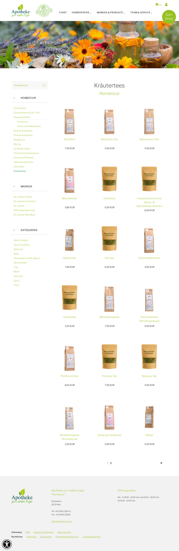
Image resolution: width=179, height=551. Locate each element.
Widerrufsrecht (64, 532)
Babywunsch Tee (149, 139)
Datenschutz (46, 536)
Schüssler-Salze (22, 148)
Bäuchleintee (69, 198)
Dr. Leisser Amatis (23, 196)
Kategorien (24, 230)
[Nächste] (161, 463)
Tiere (16, 285)
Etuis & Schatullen (23, 130)
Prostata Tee (109, 376)
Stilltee (149, 435)
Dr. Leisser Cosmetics (25, 201)
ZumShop (168, 17)
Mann (16, 271)
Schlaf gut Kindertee (109, 435)
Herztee (109, 257)
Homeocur (23, 98)
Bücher (17, 144)
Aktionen (18, 249)
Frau (16, 267)
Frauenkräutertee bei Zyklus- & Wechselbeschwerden (149, 202)
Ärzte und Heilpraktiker (29, 126)
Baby (16, 253)
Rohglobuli (19, 139)
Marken (21, 186)
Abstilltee (69, 139)
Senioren (18, 276)
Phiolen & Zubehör (23, 135)
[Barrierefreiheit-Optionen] (7, 544)
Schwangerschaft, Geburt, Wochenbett (27, 260)
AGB (28, 532)
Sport (17, 280)
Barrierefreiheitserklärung (67, 536)
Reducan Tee (149, 376)
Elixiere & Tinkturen (24, 157)
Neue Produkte (21, 244)
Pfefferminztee (69, 376)
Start (62, 12)
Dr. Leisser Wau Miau (24, 214)
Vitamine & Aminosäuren (26, 153)
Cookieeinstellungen (91, 536)
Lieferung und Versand (43, 532)
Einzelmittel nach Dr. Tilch (27, 112)
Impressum (31, 536)
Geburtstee (69, 257)
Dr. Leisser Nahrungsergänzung (24, 208)
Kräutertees (20, 171)
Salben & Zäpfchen (23, 162)
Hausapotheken (22, 117)
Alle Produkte (21, 240)
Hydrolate (19, 166)
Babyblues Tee (109, 139)
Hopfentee (69, 317)
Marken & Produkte (110, 12)
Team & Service (141, 12)
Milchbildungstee (109, 317)
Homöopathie (80, 12)
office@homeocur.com (61, 521)
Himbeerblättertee (149, 257)
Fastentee (109, 198)
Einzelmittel (20, 108)
